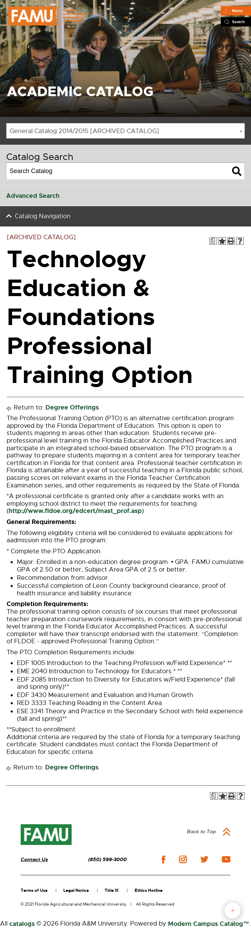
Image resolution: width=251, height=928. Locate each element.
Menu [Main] (237, 10)
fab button (232, 910)
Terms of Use (34, 890)
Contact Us (34, 860)
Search (238, 21)
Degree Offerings (72, 407)
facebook (163, 860)
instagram (183, 859)
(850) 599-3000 (107, 860)
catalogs (22, 924)
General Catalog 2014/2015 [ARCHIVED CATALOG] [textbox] (84, 131)
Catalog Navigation (43, 216)
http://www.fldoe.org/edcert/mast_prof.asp (75, 511)
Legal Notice (76, 890)
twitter (204, 859)
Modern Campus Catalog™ (208, 924)
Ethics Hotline (149, 890)
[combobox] (125, 131)
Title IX (112, 890)
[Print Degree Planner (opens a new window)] (213, 241)
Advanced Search (33, 196)
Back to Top (201, 831)
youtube (226, 859)
